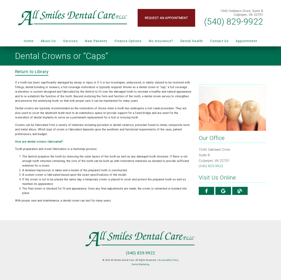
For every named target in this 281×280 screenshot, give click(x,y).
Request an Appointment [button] (166, 18)
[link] (73, 18)
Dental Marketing (140, 264)
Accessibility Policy (168, 260)
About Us (48, 41)
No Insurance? (161, 41)
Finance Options (128, 41)
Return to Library (31, 71)
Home (29, 41)
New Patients (96, 41)
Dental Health (191, 41)
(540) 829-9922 (233, 21)
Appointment (246, 41)
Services (70, 41)
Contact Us (219, 41)
